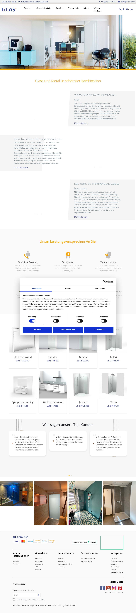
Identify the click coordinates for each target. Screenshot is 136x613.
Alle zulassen (99, 330)
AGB (36, 567)
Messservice (62, 561)
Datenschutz (39, 564)
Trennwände (73, 8)
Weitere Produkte (97, 9)
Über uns (38, 559)
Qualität (38, 570)
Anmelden (16, 561)
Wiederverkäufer (86, 561)
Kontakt (61, 559)
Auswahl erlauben (68, 330)
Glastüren (60, 8)
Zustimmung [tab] (36, 288)
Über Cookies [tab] (100, 288)
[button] (96, 150)
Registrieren (17, 564)
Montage (61, 567)
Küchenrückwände (43, 8)
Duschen (27, 8)
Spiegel (86, 8)
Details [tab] (68, 288)
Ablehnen (37, 330)
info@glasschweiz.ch (126, 2)
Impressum (39, 561)
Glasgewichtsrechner (65, 564)
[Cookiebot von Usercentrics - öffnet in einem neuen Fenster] (104, 281)
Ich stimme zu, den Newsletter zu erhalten (30, 600)
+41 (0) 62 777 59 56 (107, 2)
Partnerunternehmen (88, 559)
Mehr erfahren (119, 123)
